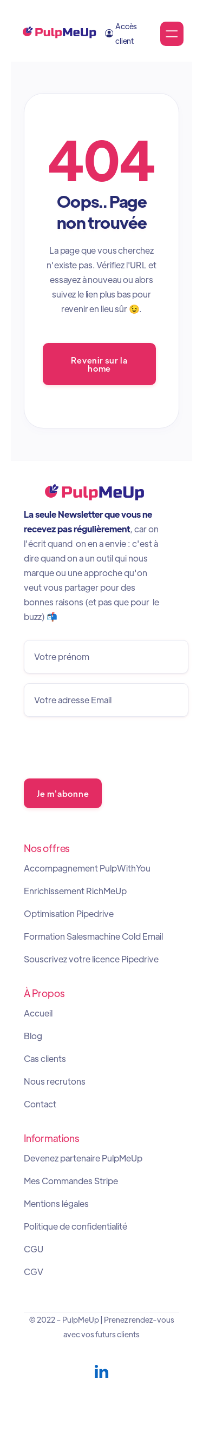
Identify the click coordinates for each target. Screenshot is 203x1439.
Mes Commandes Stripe (71, 1181)
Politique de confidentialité (75, 1226)
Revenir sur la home (99, 363)
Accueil (38, 1013)
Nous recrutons (55, 1081)
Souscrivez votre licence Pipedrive (91, 959)
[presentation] (106, 748)
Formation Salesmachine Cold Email (93, 936)
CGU (33, 1249)
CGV (33, 1272)
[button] (172, 34)
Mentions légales (56, 1204)
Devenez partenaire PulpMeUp (83, 1158)
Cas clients (45, 1059)
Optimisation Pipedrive (69, 914)
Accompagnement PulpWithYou (87, 868)
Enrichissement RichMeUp (75, 891)
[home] (59, 34)
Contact (40, 1104)
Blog (33, 1036)
